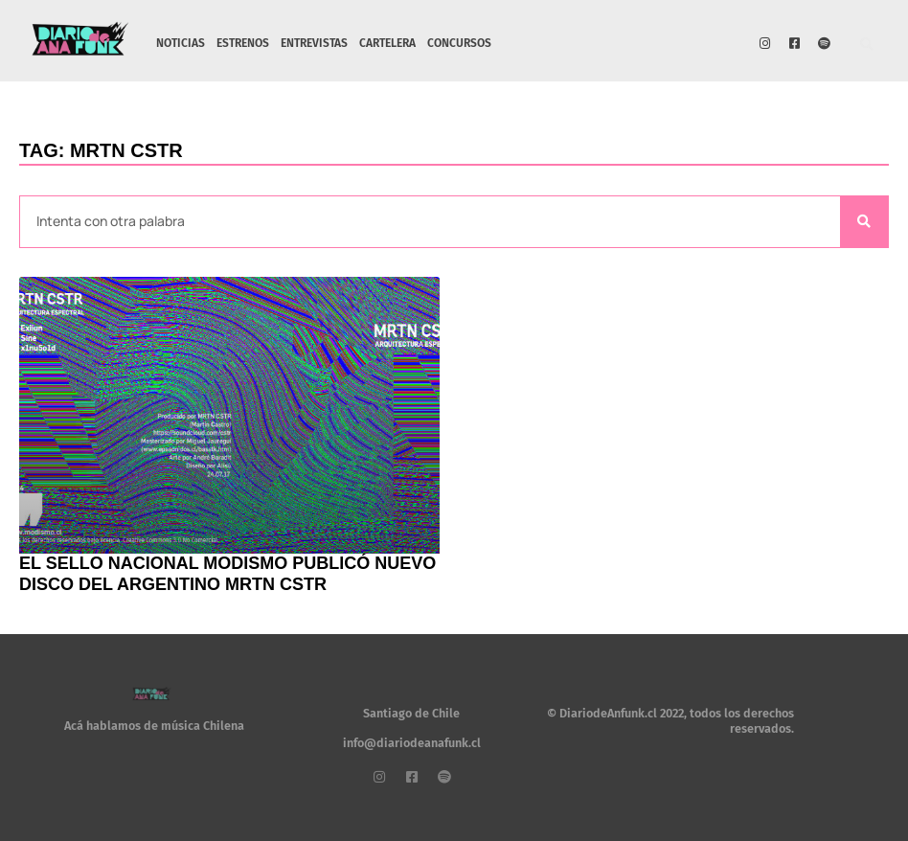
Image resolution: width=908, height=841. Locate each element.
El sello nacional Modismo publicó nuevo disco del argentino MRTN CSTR (227, 574)
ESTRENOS (242, 43)
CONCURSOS (459, 43)
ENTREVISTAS (314, 43)
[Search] (864, 221)
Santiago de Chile (411, 713)
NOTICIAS (180, 43)
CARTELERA (387, 43)
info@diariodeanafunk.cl (412, 743)
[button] (867, 45)
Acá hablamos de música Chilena (154, 725)
